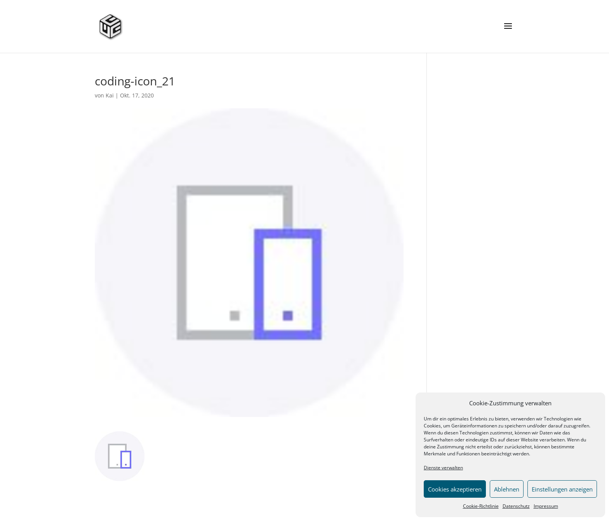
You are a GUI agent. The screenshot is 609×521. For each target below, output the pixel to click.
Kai (110, 95)
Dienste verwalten (443, 467)
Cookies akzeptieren (455, 489)
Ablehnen (506, 489)
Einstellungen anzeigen (562, 489)
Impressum (546, 506)
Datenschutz (516, 506)
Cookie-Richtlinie (481, 506)
